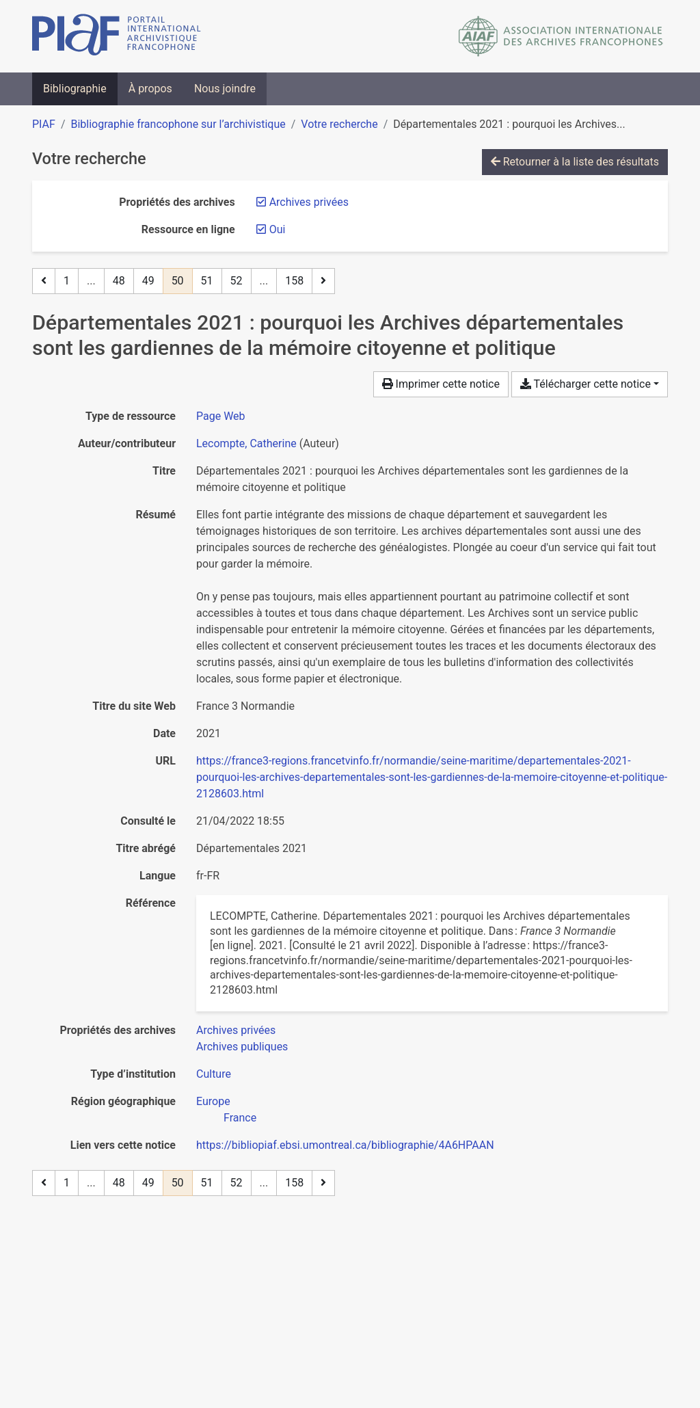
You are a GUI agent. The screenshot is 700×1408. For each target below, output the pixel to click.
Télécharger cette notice (585, 383)
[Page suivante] (323, 281)
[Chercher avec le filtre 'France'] (240, 1117)
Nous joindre (225, 88)
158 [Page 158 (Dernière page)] (294, 280)
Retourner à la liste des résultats (575, 161)
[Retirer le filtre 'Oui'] (277, 229)
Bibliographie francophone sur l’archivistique (177, 124)
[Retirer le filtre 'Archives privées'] (309, 202)
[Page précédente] (43, 281)
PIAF (43, 124)
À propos (150, 88)
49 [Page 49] (148, 280)
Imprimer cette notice (441, 383)
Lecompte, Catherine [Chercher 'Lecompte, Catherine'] (246, 443)
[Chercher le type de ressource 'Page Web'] (220, 416)
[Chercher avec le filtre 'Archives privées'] (235, 1030)
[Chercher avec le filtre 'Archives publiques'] (242, 1046)
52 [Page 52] (236, 280)
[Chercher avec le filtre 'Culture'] (213, 1073)
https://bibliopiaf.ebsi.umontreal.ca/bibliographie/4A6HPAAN (345, 1145)
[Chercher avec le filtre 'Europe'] (213, 1101)
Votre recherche (339, 124)
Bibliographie (75, 88)
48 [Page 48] (119, 280)
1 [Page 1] (67, 280)
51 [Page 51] (207, 280)
